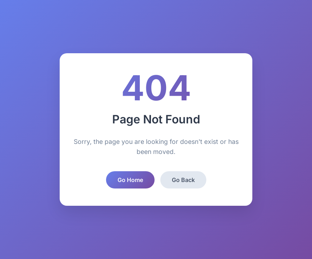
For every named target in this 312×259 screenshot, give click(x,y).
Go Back (183, 179)
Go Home (130, 179)
